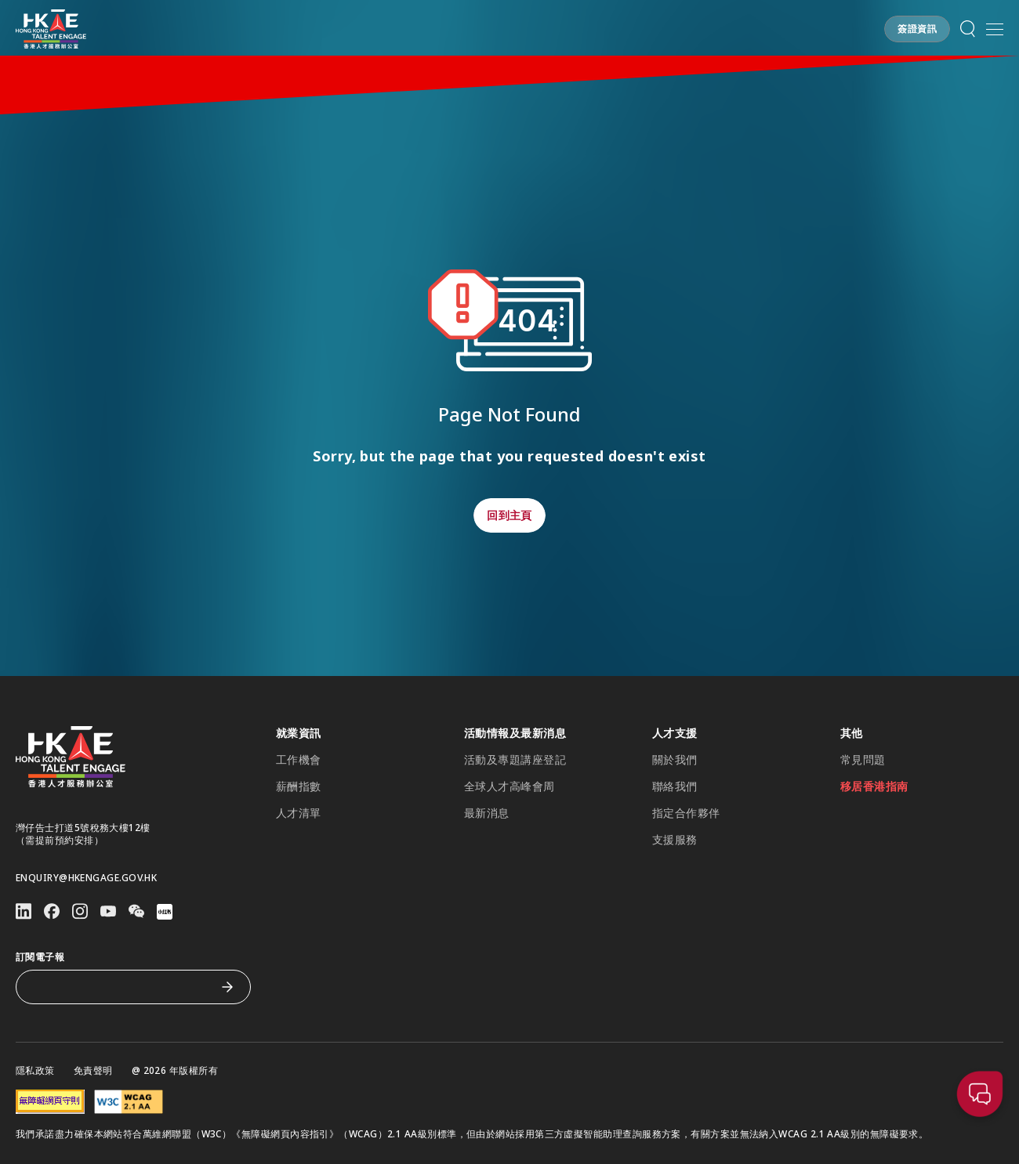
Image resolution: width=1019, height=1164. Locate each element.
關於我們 (675, 760)
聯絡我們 (675, 786)
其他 (851, 733)
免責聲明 (93, 1071)
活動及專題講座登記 (515, 760)
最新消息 (487, 813)
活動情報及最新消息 (515, 733)
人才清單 (298, 813)
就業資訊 (298, 733)
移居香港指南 (874, 786)
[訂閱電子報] (121, 987)
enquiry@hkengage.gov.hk (86, 878)
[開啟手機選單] (994, 29)
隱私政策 (35, 1071)
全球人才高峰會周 (509, 786)
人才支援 (675, 733)
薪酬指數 (298, 786)
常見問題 (863, 760)
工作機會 (298, 760)
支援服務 (675, 840)
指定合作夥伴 (686, 813)
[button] (917, 29)
